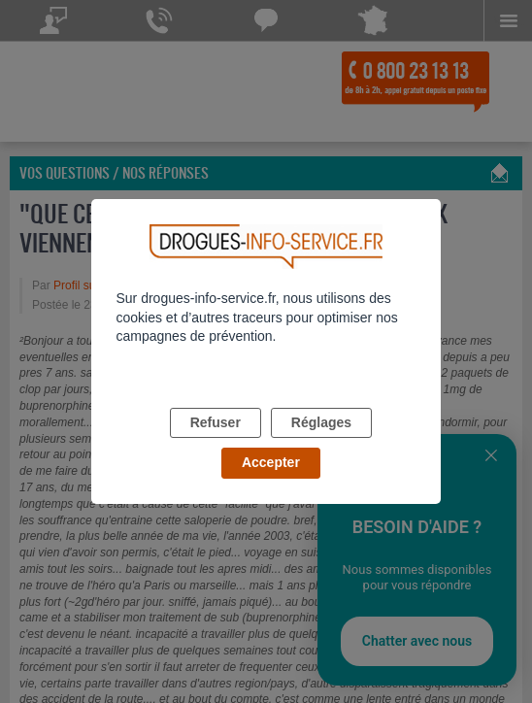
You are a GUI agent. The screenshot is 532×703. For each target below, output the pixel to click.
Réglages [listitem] (321, 422)
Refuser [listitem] (215, 422)
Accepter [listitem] (271, 462)
